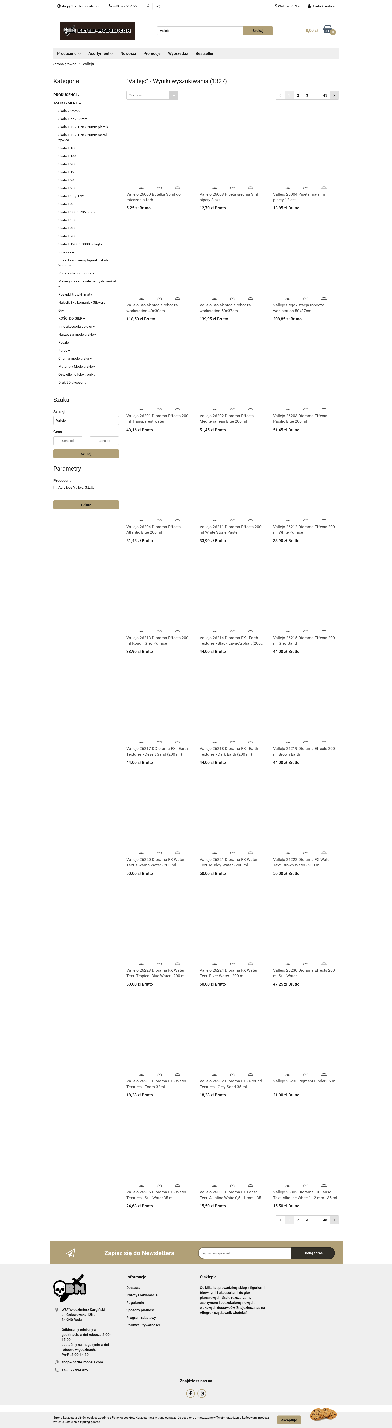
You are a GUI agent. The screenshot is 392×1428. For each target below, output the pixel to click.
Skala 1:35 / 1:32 (71, 196)
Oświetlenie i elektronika (76, 374)
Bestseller (205, 53)
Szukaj (86, 454)
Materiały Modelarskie (76, 366)
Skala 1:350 (67, 220)
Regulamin (135, 1303)
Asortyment (100, 53)
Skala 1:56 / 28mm (72, 119)
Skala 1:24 (66, 180)
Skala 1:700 (67, 236)
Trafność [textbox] (136, 95)
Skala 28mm (69, 111)
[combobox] (152, 95)
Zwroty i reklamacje (142, 1295)
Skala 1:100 (67, 148)
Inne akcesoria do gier (76, 326)
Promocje (152, 53)
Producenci (69, 53)
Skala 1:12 (66, 172)
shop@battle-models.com (82, 1362)
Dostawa (133, 1288)
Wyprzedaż (178, 53)
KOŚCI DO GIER (71, 318)
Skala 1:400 (67, 228)
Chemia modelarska (75, 358)
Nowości (128, 53)
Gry (61, 310)
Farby (64, 350)
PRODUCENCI (66, 95)
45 (325, 95)
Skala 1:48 (66, 204)
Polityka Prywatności (143, 1325)
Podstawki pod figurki (76, 273)
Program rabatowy (141, 1318)
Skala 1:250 (67, 188)
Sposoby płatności (141, 1310)
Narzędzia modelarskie (77, 334)
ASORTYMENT (67, 103)
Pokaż (86, 505)
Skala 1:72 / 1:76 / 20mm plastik (83, 127)
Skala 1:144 (67, 156)
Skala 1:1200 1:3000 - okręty (80, 244)
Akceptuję (289, 1420)
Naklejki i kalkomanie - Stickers (81, 302)
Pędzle (63, 342)
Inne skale (66, 252)
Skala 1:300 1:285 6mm (76, 212)
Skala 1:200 (67, 164)
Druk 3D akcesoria (72, 382)
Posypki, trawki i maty (75, 294)
